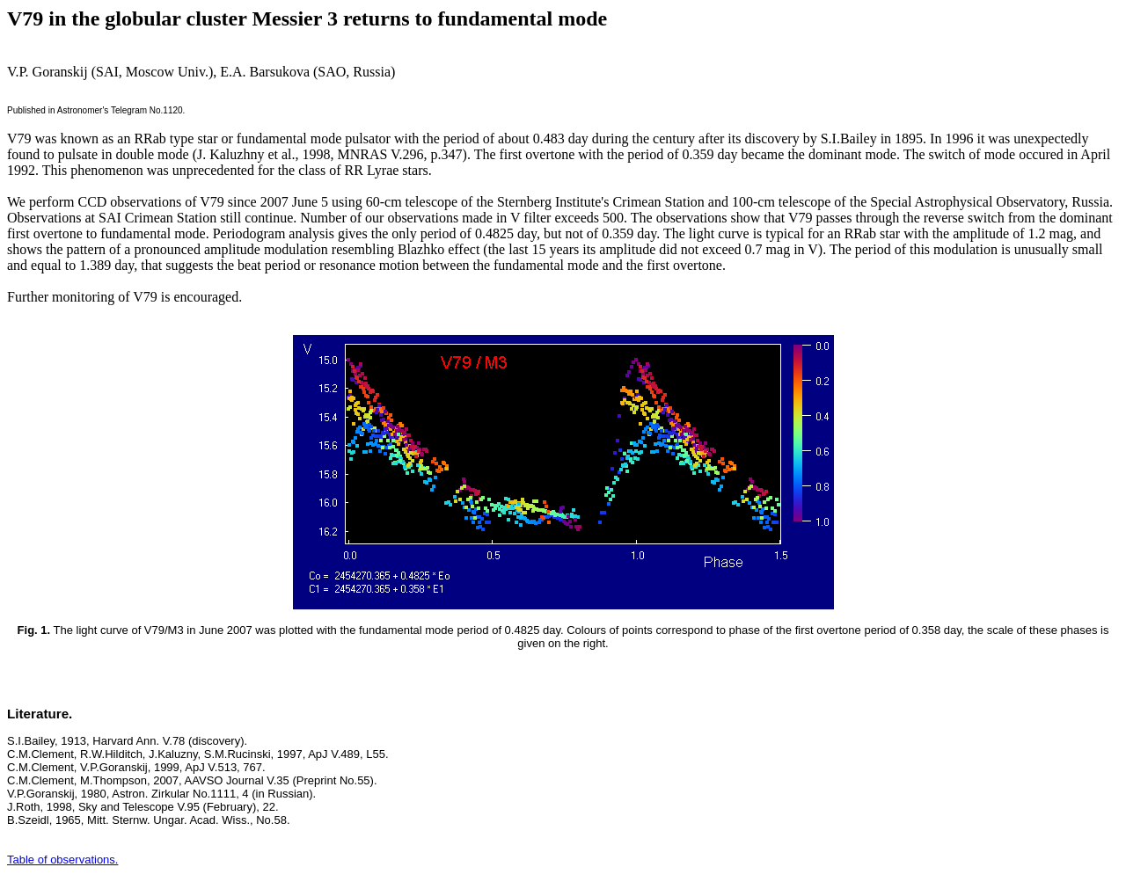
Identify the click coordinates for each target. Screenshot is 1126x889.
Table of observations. (62, 859)
